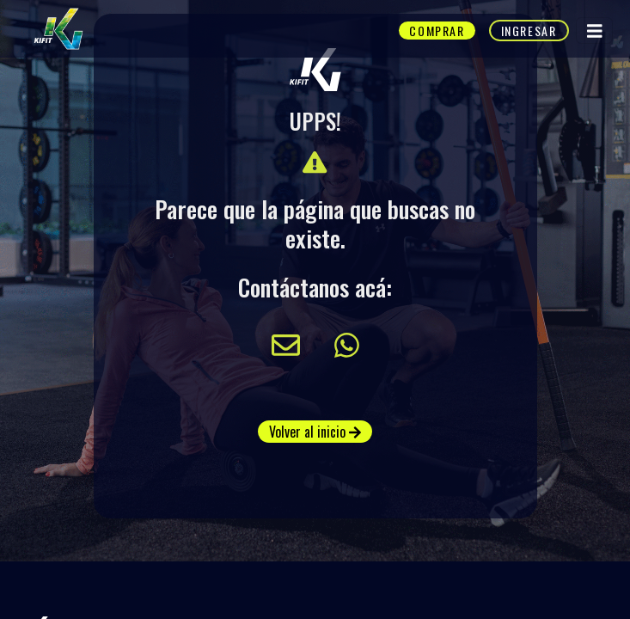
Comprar (436, 30)
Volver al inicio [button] (315, 431)
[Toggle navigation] (595, 31)
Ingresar (529, 30)
